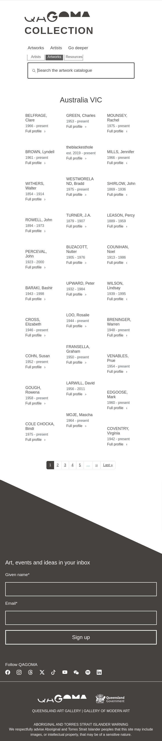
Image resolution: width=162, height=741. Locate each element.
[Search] (81, 70)
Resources (74, 57)
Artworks (36, 48)
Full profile (35, 131)
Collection (59, 30)
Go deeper (78, 48)
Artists (56, 48)
